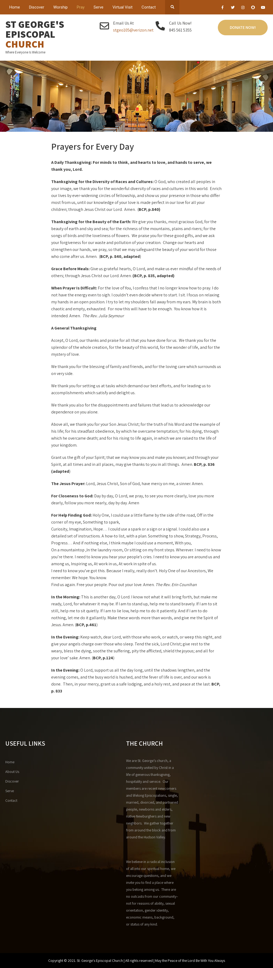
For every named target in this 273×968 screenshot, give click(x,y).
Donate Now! (243, 27)
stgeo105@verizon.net (133, 30)
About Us (12, 771)
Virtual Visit (123, 7)
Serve (98, 7)
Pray (81, 7)
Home (14, 7)
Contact (149, 7)
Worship (60, 7)
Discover (36, 7)
